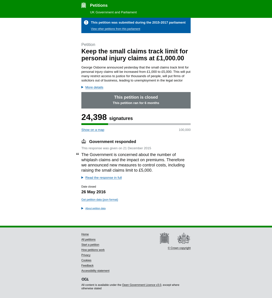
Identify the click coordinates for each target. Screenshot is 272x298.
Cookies (86, 260)
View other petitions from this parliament (115, 28)
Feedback (87, 265)
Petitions (99, 5)
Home (85, 234)
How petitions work (93, 249)
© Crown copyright (179, 248)
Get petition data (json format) (99, 199)
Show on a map (92, 130)
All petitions (88, 239)
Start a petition (90, 244)
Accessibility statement (95, 270)
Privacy (85, 255)
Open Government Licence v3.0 (141, 284)
